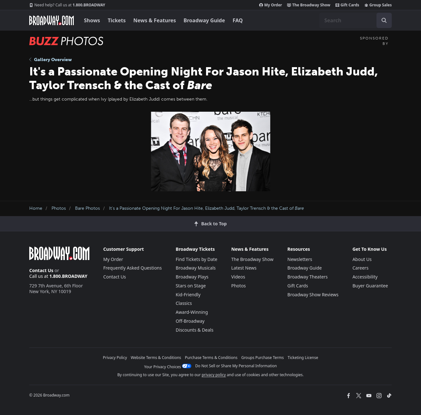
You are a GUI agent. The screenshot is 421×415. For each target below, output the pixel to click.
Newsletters (299, 259)
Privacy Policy (115, 357)
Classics (184, 303)
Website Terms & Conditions (156, 357)
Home (35, 208)
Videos (238, 277)
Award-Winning (192, 312)
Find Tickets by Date (196, 259)
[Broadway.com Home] (51, 20)
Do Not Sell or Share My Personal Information (236, 366)
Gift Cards (347, 5)
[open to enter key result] (384, 20)
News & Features (154, 20)
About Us (361, 259)
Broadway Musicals (196, 268)
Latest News (244, 268)
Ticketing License (303, 357)
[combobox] (355, 20)
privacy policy (214, 374)
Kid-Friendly (188, 295)
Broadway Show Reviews (313, 295)
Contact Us (41, 270)
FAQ (238, 20)
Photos (59, 208)
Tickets (117, 20)
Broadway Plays (192, 277)
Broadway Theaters (307, 277)
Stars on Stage (191, 286)
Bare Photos (87, 208)
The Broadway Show (308, 5)
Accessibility (364, 277)
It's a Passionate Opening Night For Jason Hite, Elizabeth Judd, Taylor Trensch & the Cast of (206, 208)
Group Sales (378, 5)
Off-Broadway (190, 321)
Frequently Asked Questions (132, 268)
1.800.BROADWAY (67, 5)
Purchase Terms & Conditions (211, 357)
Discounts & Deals (195, 330)
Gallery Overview (50, 59)
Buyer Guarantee (370, 286)
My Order (270, 5)
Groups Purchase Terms (262, 357)
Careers (360, 268)
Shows (92, 20)
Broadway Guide (204, 20)
